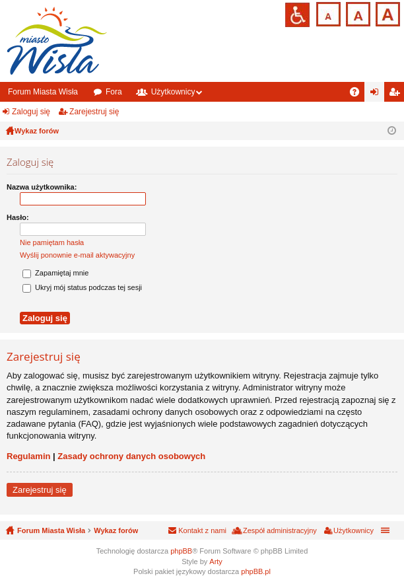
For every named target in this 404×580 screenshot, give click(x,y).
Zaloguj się (31, 111)
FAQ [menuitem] (358, 94)
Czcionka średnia (357, 13)
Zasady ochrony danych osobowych (131, 456)
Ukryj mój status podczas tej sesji (82, 287)
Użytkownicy (173, 91)
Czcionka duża (386, 13)
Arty (215, 561)
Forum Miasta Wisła (43, 91)
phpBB (181, 551)
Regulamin (28, 456)
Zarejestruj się (94, 111)
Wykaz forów (116, 530)
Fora (114, 91)
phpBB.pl (256, 571)
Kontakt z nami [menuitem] (202, 530)
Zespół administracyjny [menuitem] (280, 530)
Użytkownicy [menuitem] (353, 530)
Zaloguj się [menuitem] (377, 94)
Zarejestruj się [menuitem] (396, 94)
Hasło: (18, 217)
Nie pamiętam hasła (52, 242)
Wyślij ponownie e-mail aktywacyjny (77, 255)
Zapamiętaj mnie (55, 273)
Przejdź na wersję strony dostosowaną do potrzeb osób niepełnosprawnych (297, 15)
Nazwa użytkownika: (42, 187)
